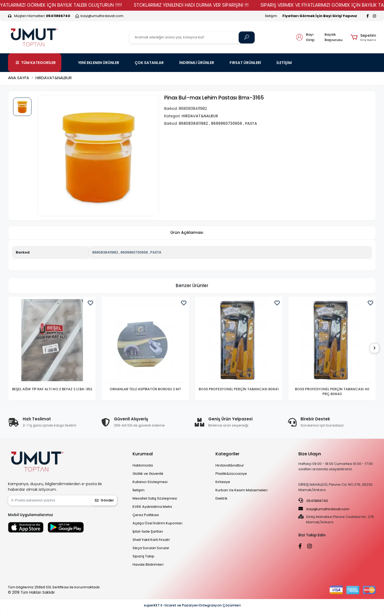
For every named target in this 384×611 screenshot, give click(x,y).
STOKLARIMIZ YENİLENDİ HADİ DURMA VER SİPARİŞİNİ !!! (203, 5)
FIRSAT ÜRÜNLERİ (245, 62)
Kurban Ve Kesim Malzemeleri (241, 490)
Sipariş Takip (143, 556)
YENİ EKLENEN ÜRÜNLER (98, 62)
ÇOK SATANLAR (149, 62)
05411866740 (313, 500)
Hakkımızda (143, 465)
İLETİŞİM (284, 62)
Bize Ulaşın (309, 454)
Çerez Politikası (146, 514)
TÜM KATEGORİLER (36, 62)
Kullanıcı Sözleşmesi (150, 481)
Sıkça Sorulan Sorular (151, 547)
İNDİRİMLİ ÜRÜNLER (196, 62)
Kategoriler (227, 454)
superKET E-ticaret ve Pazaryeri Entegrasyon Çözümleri (192, 605)
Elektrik (221, 498)
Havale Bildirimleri (148, 564)
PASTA (155, 252)
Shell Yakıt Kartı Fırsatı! (151, 539)
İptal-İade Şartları (148, 531)
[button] (363, 37)
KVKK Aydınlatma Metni (152, 506)
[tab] (186, 233)
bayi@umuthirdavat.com (323, 509)
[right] (376, 348)
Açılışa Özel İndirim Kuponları (157, 523)
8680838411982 (105, 252)
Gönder (104, 500)
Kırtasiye (222, 481)
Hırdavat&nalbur (229, 465)
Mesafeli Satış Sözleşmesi (155, 498)
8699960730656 (134, 252)
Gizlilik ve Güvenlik (148, 473)
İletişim (271, 15)
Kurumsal (143, 454)
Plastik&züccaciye (231, 473)
